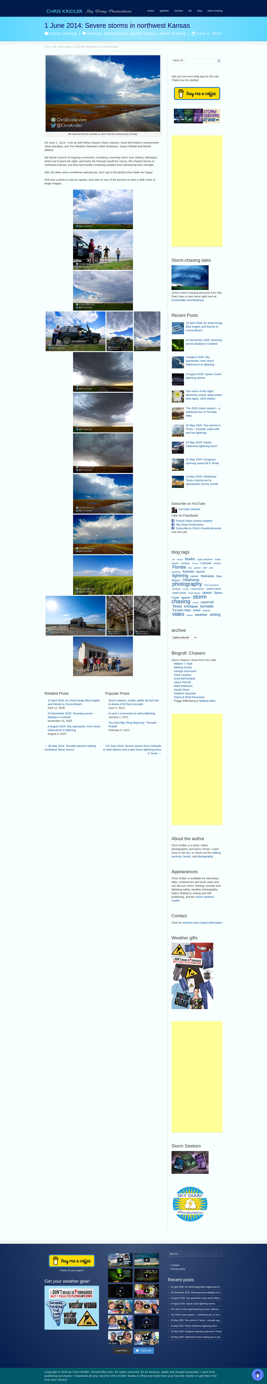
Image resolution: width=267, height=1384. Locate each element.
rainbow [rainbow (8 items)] (176, 589)
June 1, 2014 (206, 33)
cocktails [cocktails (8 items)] (185, 563)
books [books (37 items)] (190, 559)
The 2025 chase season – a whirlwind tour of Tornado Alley (203, 412)
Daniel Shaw (181, 689)
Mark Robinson (183, 685)
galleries (164, 10)
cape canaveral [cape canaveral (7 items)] (204, 559)
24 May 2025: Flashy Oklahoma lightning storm (194, 1326)
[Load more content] (122, 1350)
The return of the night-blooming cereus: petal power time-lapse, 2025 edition (204, 395)
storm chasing (214, 10)
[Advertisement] (197, 191)
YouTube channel (189, 509)
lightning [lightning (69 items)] (180, 575)
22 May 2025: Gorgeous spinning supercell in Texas (196, 1331)
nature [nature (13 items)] (195, 576)
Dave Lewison (182, 674)
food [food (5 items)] (190, 568)
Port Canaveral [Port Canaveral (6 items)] (211, 585)
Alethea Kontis (183, 667)
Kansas (94, 33)
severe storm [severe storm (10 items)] (213, 588)
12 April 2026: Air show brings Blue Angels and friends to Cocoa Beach (204, 326)
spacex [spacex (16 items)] (186, 597)
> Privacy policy (177, 1269)
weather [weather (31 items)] (201, 615)
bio (190, 10)
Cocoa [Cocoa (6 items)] (195, 563)
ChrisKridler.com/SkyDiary (188, 300)
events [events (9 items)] (217, 563)
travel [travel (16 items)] (196, 610)
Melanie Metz (207, 700)
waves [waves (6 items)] (190, 615)
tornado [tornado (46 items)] (207, 606)
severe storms (143, 33)
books (151, 10)
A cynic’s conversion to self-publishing (131, 358)
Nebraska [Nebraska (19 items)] (207, 576)
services (178, 10)
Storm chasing (63, 33)
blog (199, 10)
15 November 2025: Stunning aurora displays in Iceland (198, 1292)
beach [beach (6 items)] (180, 559)
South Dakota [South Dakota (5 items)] (194, 593)
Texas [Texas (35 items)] (177, 606)
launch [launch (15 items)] (200, 571)
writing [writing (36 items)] (215, 615)
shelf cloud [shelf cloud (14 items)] (179, 592)
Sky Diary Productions (189, 524)
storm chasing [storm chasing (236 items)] (189, 599)
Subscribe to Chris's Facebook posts (198, 528)
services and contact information (202, 922)
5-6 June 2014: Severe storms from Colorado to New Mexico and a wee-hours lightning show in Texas (132, 394)
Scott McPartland (184, 678)
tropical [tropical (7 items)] (206, 610)
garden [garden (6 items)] (197, 568)
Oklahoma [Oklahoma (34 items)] (191, 580)
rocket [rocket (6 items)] (186, 589)
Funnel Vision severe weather (194, 520)
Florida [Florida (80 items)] (179, 566)
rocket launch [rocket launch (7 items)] (197, 589)
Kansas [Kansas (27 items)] (188, 571)
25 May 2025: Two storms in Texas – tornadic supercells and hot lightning (203, 429)
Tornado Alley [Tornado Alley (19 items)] (181, 610)
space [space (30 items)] (207, 593)
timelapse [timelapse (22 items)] (191, 606)
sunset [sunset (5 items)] (195, 602)
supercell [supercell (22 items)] (207, 602)
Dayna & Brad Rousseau (189, 697)
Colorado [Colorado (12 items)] (205, 563)
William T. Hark (183, 663)
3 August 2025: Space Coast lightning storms (193, 1303)
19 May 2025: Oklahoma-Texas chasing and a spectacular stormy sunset (202, 480)
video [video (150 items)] (178, 614)
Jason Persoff (182, 682)
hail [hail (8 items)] (205, 568)
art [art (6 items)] (173, 559)
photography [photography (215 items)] (187, 584)
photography (115, 33)
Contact (175, 1265)
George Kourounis (185, 671)
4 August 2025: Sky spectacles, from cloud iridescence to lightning (200, 360)
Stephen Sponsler (185, 693)
